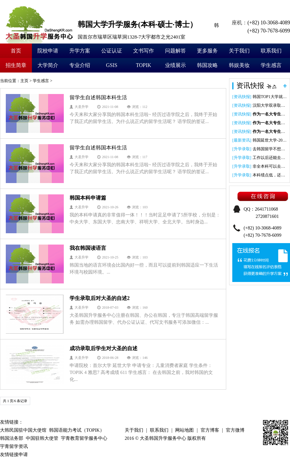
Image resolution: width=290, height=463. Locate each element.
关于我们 (239, 51)
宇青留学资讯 (14, 446)
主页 (24, 81)
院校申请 (47, 51)
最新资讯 (242, 140)
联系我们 (271, 51)
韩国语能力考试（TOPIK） (76, 430)
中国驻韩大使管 (42, 438)
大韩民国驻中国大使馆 (23, 430)
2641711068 (266, 209)
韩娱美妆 (239, 65)
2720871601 (267, 216)
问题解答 (175, 51)
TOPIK (143, 65)
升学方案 (79, 51)
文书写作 (143, 51)
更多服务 (207, 51)
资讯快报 (242, 97)
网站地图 (184, 430)
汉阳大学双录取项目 (271, 105)
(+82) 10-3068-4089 (268, 23)
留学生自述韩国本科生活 (98, 97)
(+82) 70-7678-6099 (268, 31)
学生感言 (271, 65)
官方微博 (235, 430)
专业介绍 (79, 65)
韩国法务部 (11, 438)
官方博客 (210, 430)
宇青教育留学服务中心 (84, 438)
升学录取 (242, 149)
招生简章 (16, 65)
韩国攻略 (207, 65)
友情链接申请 (14, 454)
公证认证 (111, 51)
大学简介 (47, 65)
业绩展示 (175, 65)
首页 (16, 51)
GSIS (111, 65)
